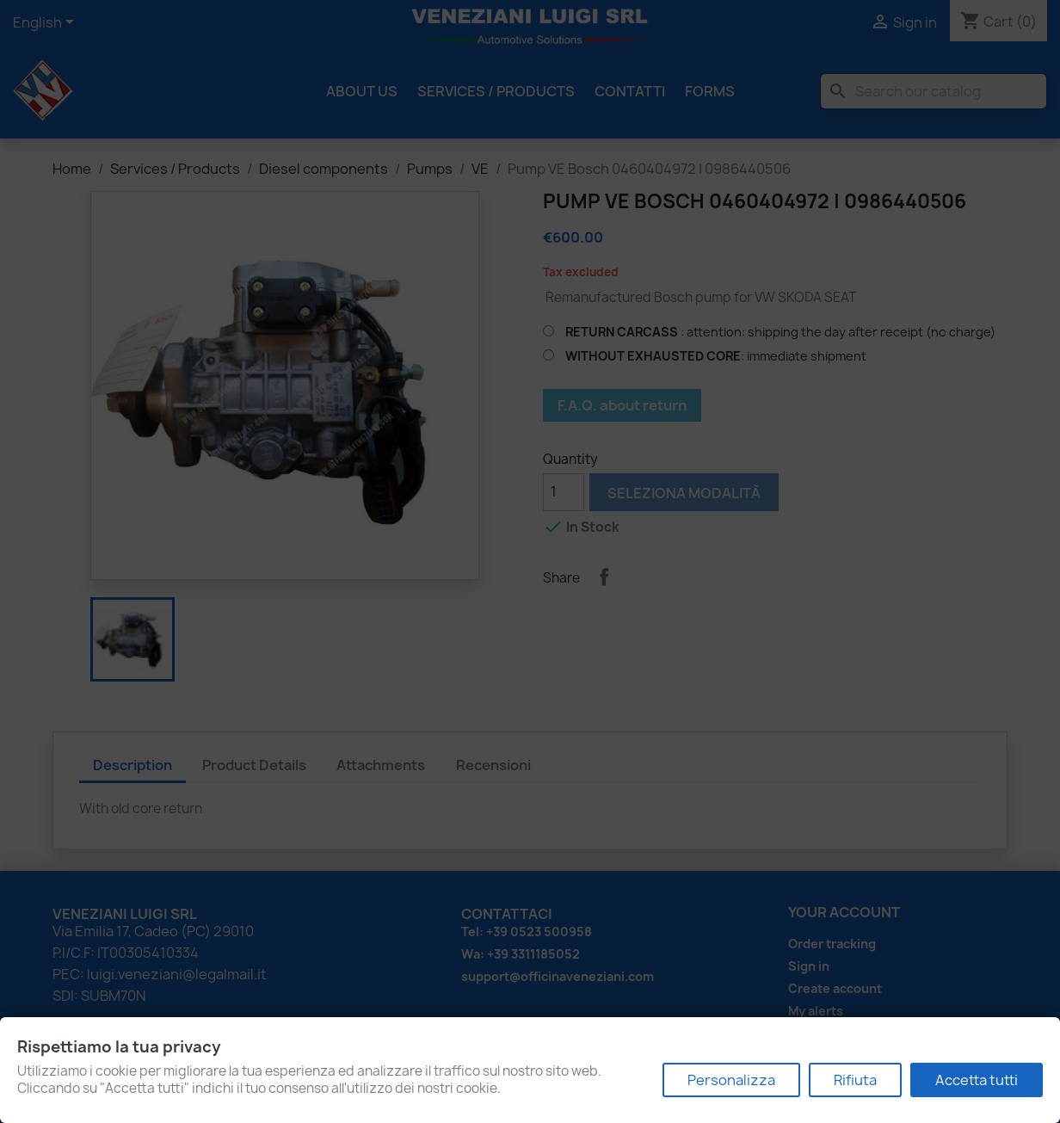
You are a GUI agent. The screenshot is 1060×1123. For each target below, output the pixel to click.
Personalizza (731, 1080)
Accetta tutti (976, 1080)
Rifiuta (855, 1080)
